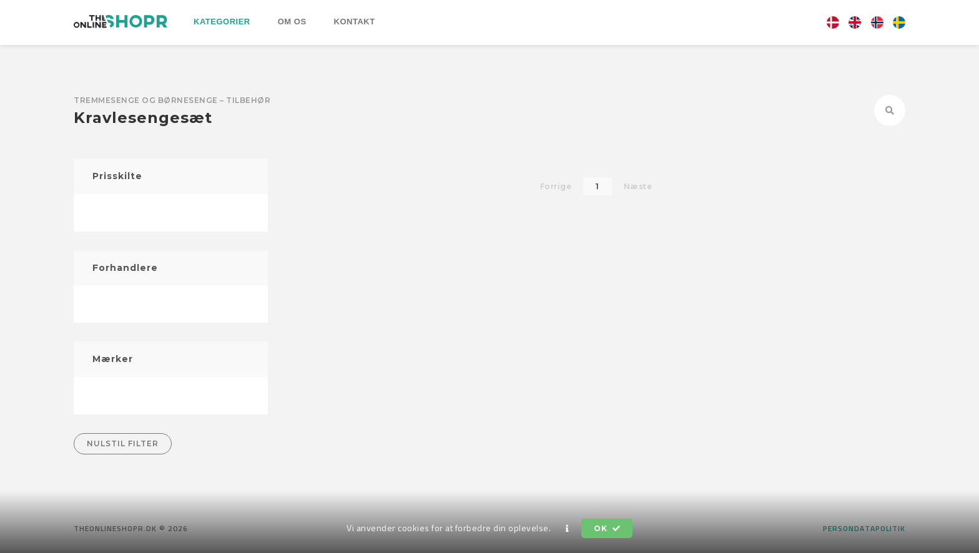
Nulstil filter (123, 443)
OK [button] (607, 528)
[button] (567, 528)
